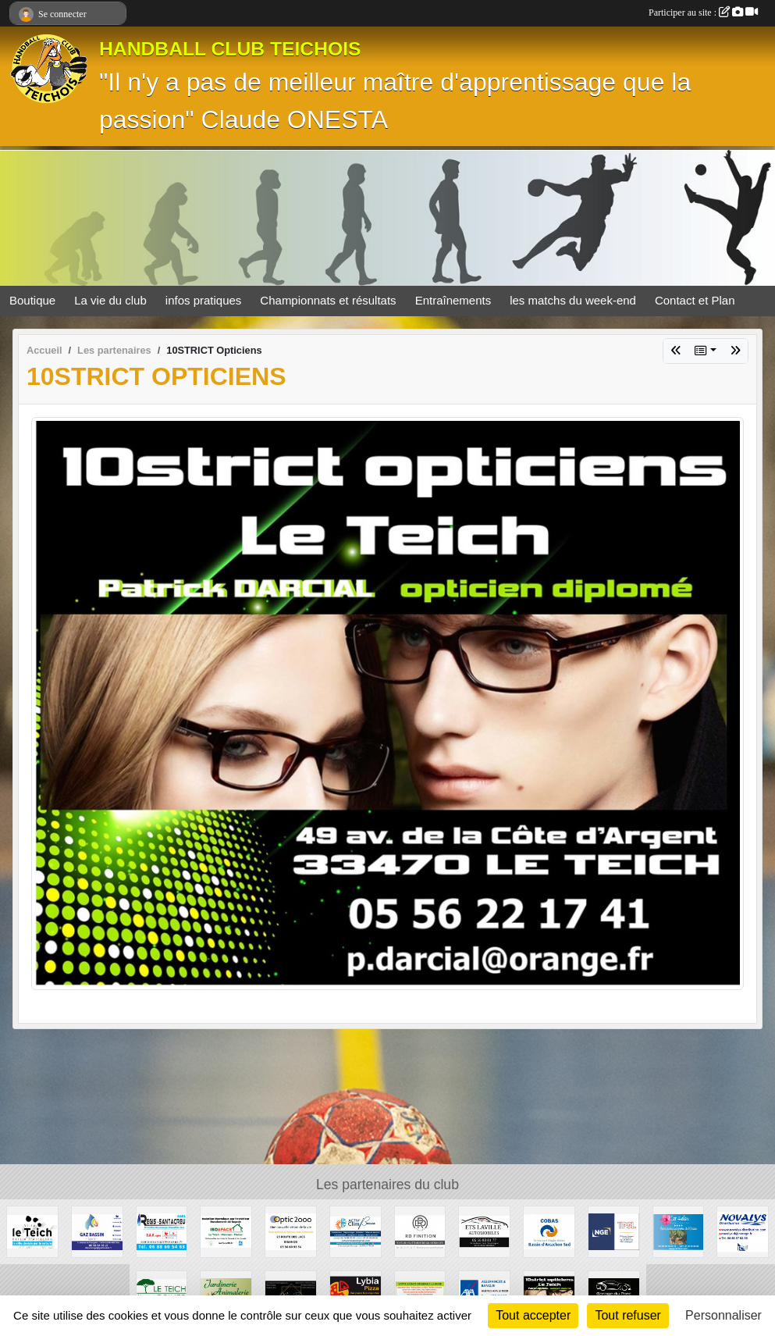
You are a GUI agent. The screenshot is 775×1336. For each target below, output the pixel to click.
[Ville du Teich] (32, 1231)
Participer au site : (703, 12)
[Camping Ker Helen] (678, 1231)
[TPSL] (614, 1231)
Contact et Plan (695, 300)
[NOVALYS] (742, 1231)
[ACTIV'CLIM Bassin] (355, 1231)
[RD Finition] (420, 1231)
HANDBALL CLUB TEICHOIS (230, 48)
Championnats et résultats (328, 300)
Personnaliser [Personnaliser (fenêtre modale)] (723, 1315)
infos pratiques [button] (203, 300)
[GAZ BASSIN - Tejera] (97, 1231)
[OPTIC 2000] (291, 1231)
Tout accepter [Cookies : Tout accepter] (533, 1315)
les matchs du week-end (573, 300)
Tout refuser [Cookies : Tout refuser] (627, 1315)
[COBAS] (549, 1231)
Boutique (32, 300)
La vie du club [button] (110, 300)
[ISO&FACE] (226, 1231)
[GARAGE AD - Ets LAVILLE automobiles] (484, 1231)
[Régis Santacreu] (162, 1231)
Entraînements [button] (453, 300)
